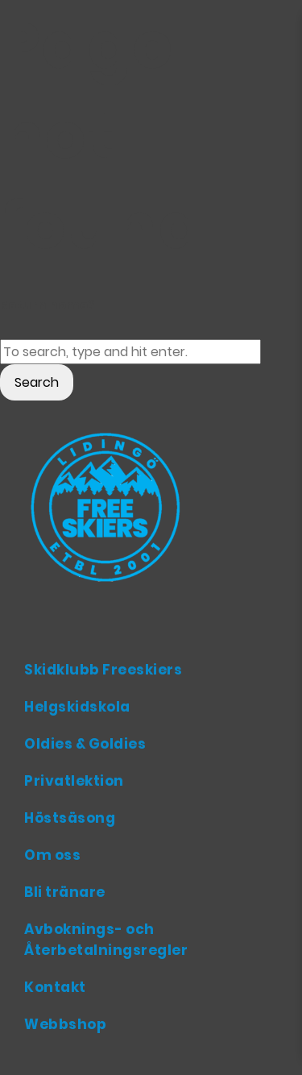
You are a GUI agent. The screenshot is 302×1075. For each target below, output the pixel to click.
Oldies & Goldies (85, 743)
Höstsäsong (69, 818)
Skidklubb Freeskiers (103, 669)
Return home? (48, 305)
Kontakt (55, 987)
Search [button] (36, 382)
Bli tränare (64, 892)
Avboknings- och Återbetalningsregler (106, 939)
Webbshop (65, 1024)
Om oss (52, 855)
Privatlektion (74, 781)
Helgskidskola (77, 706)
